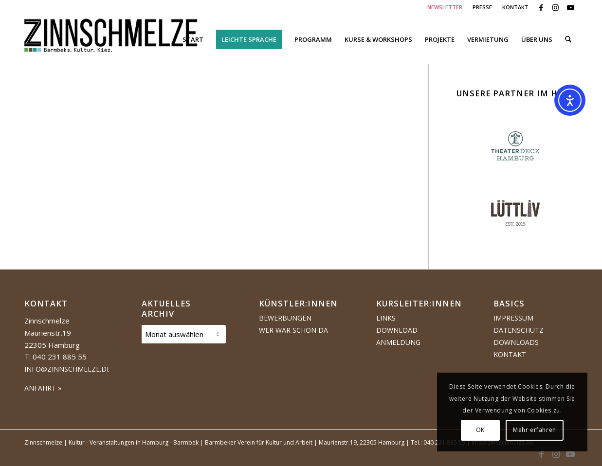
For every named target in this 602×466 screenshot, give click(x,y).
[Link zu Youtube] (570, 7)
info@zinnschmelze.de (67, 369)
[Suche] (568, 39)
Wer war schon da (293, 330)
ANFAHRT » (42, 388)
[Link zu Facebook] (541, 7)
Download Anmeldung (398, 336)
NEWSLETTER (444, 7)
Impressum (513, 318)
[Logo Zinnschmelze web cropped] (111, 39)
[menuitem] (445, 7)
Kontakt (509, 354)
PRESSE (482, 7)
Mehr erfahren (534, 430)
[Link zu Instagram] (555, 7)
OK (480, 430)
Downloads (516, 342)
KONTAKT (515, 7)
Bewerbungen (285, 318)
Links (386, 318)
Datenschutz (518, 330)
